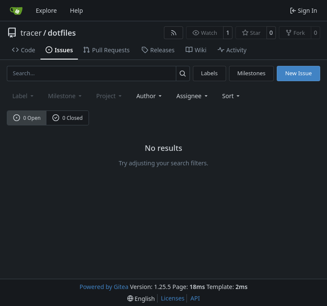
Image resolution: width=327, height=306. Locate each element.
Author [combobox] (149, 96)
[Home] (16, 10)
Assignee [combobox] (192, 96)
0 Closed (67, 118)
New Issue (298, 73)
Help (76, 10)
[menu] (232, 96)
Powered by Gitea (104, 287)
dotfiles (62, 32)
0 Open (27, 118)
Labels (209, 73)
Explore (46, 10)
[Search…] (183, 73)
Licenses (173, 298)
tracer (31, 32)
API (195, 298)
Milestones (251, 73)
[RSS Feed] (174, 32)
